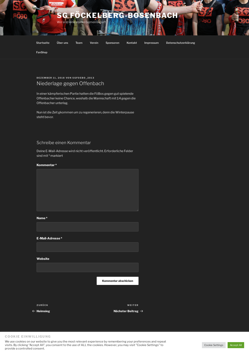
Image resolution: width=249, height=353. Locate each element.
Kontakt (132, 42)
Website (43, 259)
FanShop (41, 52)
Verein (94, 42)
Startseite (42, 42)
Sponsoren (112, 42)
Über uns (62, 42)
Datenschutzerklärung (180, 42)
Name (42, 218)
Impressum (151, 42)
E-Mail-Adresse (49, 238)
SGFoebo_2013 (83, 77)
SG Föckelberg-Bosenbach (117, 15)
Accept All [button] (236, 345)
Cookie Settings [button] (213, 345)
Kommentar (47, 165)
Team (78, 42)
